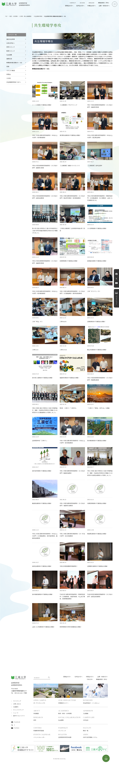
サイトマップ (17, 701)
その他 (9, 78)
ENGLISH (91, 3)
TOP (6, 16)
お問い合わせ (17, 704)
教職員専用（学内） (104, 3)
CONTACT (73, 3)
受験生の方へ (69, 6)
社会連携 (9, 55)
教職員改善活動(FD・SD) (14, 63)
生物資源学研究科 (16, 685)
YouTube (116, 283)
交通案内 (15, 707)
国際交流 (9, 59)
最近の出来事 (11, 39)
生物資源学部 (15, 683)
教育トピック (11, 51)
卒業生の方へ (91, 6)
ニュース (15, 713)
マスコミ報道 (11, 70)
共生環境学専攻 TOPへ (14, 82)
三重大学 (18, 677)
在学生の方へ (80, 6)
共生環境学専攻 (38, 16)
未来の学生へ (11, 43)
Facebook (116, 274)
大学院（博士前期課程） (25, 16)
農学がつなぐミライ (19, 716)
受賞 (8, 66)
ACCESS (82, 3)
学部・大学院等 (13, 16)
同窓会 (9, 74)
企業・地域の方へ (104, 6)
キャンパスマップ (18, 710)
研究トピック (11, 47)
